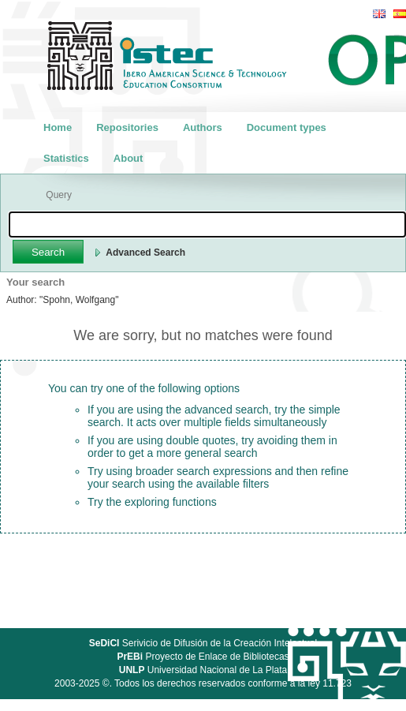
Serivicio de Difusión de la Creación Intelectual (203, 643)
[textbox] (207, 224)
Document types (286, 127)
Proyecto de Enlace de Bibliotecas (203, 656)
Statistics (66, 158)
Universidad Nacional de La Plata (203, 669)
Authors (202, 127)
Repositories (127, 127)
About (128, 158)
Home (57, 127)
